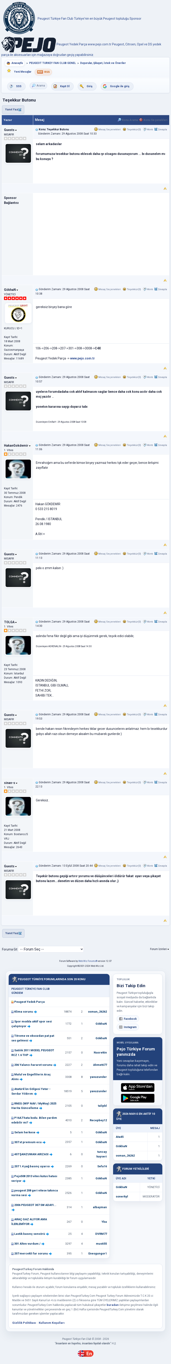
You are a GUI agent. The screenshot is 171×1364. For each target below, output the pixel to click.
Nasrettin (100, 1052)
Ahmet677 (100, 1064)
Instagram (127, 1027)
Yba (104, 1221)
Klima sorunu (23, 1011)
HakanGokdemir (17, 445)
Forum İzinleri (159, 949)
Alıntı (150, 129)
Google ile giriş (119, 86)
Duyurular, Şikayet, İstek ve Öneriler (103, 63)
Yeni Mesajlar (22, 71)
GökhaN (11, 289)
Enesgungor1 (97, 1253)
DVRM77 (101, 1233)
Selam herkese (24, 1132)
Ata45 (120, 1136)
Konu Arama (128, 120)
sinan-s (10, 783)
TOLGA (10, 622)
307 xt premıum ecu (28, 1142)
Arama (38, 85)
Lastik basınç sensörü (29, 1233)
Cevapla (162, 129)
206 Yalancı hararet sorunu (33, 1064)
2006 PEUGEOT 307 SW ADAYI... (35, 1205)
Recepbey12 (98, 1120)
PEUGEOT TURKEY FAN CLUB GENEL (52, 63)
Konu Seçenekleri (153, 120)
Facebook (128, 1018)
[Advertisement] (101, 231)
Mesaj (39, 120)
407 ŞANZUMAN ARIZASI (31, 1154)
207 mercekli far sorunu (31, 1253)
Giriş (89, 86)
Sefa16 (102, 1166)
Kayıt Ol (64, 86)
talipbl (102, 1105)
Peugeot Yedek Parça (29, 1001)
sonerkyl (122, 1196)
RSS (47, 72)
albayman (100, 1207)
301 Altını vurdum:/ (27, 1243)
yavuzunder (98, 1077)
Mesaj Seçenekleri (107, 129)
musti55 (101, 1243)
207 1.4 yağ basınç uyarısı (32, 1166)
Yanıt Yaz (13, 109)
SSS (18, 86)
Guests (10, 130)
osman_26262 (97, 1011)
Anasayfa (17, 63)
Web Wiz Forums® (87, 961)
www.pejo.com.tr (82, 358)
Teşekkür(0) (132, 129)
